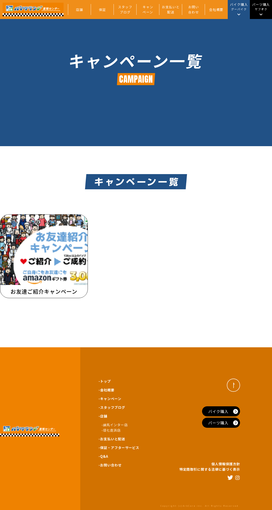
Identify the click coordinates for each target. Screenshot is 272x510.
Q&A (104, 456)
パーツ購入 (218, 423)
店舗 (79, 9)
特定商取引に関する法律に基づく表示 (209, 469)
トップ (105, 381)
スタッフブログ (125, 9)
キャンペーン (148, 9)
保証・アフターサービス (119, 447)
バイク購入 (218, 411)
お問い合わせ (193, 9)
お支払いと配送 (171, 9)
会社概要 (216, 9)
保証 (102, 9)
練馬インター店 (115, 424)
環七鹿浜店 (112, 430)
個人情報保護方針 (225, 464)
